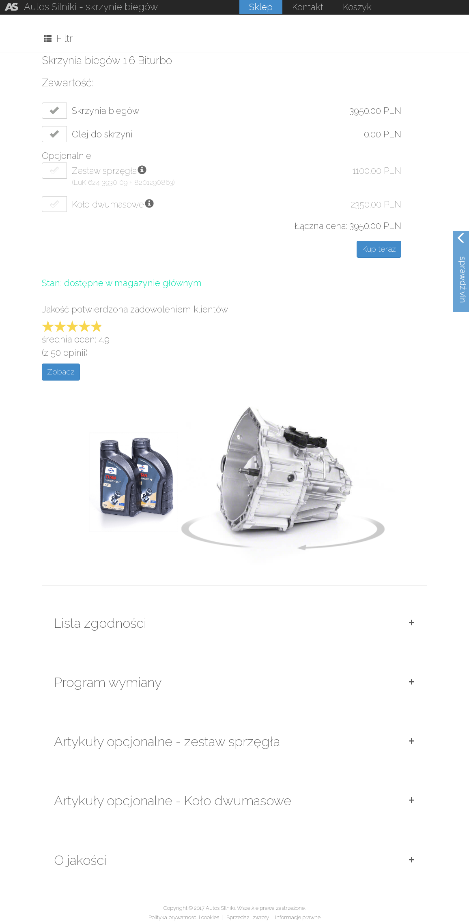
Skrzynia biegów (105, 111)
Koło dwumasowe (108, 204)
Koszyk (357, 7)
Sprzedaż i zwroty (247, 917)
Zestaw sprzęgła (104, 171)
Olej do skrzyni (102, 134)
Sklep (261, 7)
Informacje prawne (298, 917)
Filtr (58, 38)
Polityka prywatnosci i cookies (183, 917)
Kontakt (307, 7)
